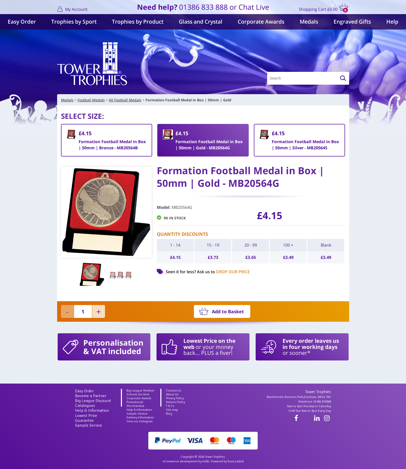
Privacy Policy (175, 398)
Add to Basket (228, 311)
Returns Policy (175, 402)
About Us (172, 394)
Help (392, 21)
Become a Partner (90, 395)
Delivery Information (140, 417)
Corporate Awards (261, 21)
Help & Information (92, 410)
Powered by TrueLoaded (227, 461)
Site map (172, 410)
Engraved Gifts (352, 21)
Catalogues (85, 405)
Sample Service (88, 425)
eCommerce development (180, 461)
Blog (169, 414)
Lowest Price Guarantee (86, 418)
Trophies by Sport (74, 21)
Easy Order (22, 21)
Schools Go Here (138, 394)
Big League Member (140, 391)
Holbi (206, 461)
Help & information (139, 410)
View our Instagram (140, 421)
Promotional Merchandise (135, 404)
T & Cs (170, 406)
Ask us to (223, 272)
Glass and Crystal (200, 21)
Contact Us (173, 391)
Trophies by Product (137, 21)
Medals (309, 21)
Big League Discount (93, 400)
